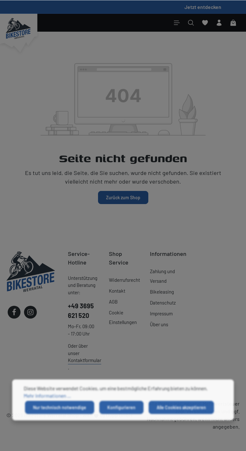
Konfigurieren (121, 413)
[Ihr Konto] (219, 22)
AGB (113, 302)
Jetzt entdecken (202, 7)
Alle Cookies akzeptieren (181, 413)
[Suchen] (190, 22)
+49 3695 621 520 (81, 310)
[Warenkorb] (233, 22)
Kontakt (117, 291)
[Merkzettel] (205, 22)
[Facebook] (14, 312)
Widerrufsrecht (124, 280)
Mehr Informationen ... (47, 401)
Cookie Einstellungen (123, 317)
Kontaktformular (84, 360)
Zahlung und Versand (162, 276)
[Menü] (176, 22)
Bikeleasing (162, 292)
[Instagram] (30, 312)
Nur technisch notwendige (59, 413)
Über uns (159, 324)
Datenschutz (163, 302)
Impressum (161, 313)
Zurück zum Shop (123, 197)
